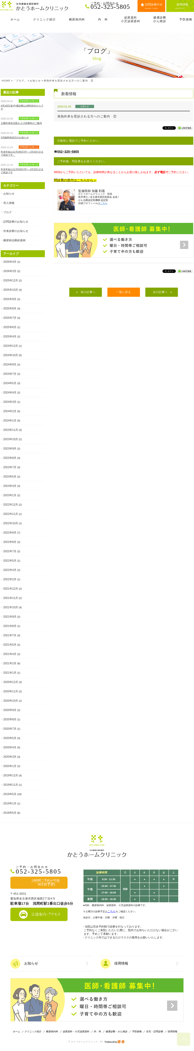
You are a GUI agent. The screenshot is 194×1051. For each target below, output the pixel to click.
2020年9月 (10, 710)
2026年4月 (10, 261)
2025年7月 (10, 317)
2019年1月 (10, 803)
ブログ (7, 212)
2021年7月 (10, 635)
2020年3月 (10, 756)
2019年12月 (10, 775)
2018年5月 (10, 812)
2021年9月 (10, 616)
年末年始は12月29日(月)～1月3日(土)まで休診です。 (22, 153)
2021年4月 (10, 654)
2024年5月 (10, 383)
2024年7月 (10, 373)
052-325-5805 (112, 6)
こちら (103, 203)
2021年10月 (10, 607)
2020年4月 (10, 747)
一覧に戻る (123, 292)
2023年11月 (10, 429)
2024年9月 (10, 364)
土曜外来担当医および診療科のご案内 (21, 123)
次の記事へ (160, 292)
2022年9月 (10, 532)
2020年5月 (10, 738)
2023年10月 (10, 439)
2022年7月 (10, 551)
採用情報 (172, 1031)
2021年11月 (10, 597)
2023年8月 (10, 457)
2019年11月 (10, 784)
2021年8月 (10, 626)
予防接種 (137, 1031)
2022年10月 (10, 523)
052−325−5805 (68, 151)
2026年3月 (10, 271)
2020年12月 (10, 682)
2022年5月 (10, 560)
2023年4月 (10, 485)
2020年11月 (10, 691)
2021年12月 (10, 588)
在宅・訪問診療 (154, 1031)
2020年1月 (10, 766)
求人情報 (8, 202)
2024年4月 (10, 392)
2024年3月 (10, 401)
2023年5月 (10, 476)
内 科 (97, 1031)
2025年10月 (10, 289)
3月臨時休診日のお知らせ (15, 137)
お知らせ (8, 193)
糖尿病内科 (52, 1031)
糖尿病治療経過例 (14, 240)
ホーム (16, 1031)
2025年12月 (10, 280)
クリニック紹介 (33, 1031)
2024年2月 (10, 411)
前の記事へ (88, 292)
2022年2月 (10, 579)
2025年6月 (10, 327)
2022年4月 (10, 569)
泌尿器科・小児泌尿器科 (76, 1031)
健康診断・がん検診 (116, 1031)
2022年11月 (10, 513)
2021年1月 (10, 672)
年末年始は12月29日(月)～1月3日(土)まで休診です (22, 171)
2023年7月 (10, 467)
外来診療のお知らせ (15, 231)
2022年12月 (10, 504)
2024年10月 (10, 355)
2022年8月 (10, 541)
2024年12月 (10, 345)
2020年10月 (10, 700)
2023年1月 (10, 495)
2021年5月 (10, 644)
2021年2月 (10, 663)
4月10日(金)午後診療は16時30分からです (22, 107)
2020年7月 (10, 728)
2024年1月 (10, 420)
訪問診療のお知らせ (15, 221)
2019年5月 (10, 794)
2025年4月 (10, 336)
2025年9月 (10, 299)
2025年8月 (10, 308)
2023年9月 (10, 448)
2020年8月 (10, 719)
